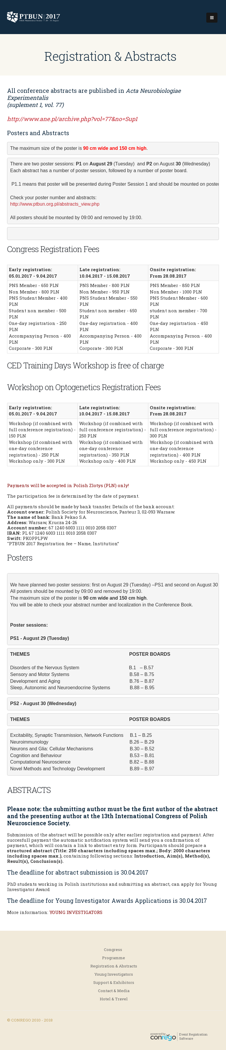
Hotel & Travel (114, 999)
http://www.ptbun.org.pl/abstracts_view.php (54, 204)
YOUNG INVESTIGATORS (75, 912)
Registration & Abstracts (113, 966)
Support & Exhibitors (113, 982)
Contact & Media (113, 990)
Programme (113, 957)
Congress (113, 949)
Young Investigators (113, 974)
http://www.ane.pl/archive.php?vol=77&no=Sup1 (72, 119)
